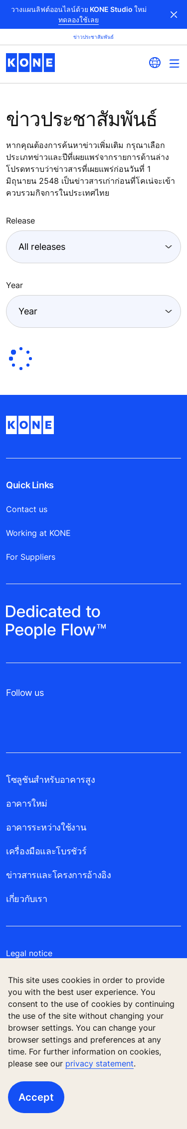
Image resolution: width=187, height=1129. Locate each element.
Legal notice (29, 953)
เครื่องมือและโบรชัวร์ (46, 851)
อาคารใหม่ (26, 803)
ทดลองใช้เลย (78, 19)
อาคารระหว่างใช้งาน (46, 827)
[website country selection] (155, 63)
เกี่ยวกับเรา (26, 899)
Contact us (26, 509)
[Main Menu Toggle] (174, 63)
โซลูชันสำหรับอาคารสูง (50, 779)
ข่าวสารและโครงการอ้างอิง (58, 875)
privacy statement (99, 1063)
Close (174, 14)
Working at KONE (38, 533)
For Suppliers (30, 557)
